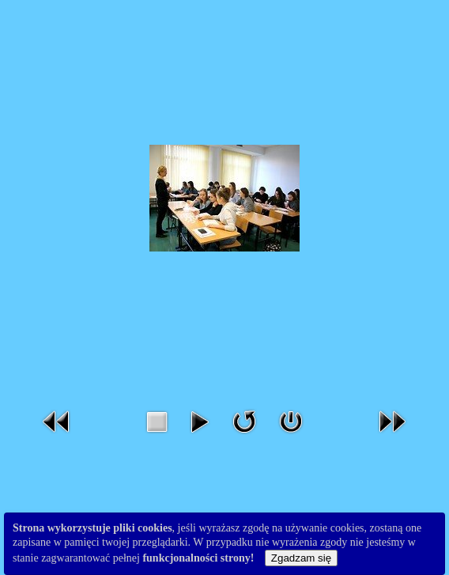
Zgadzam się (301, 558)
